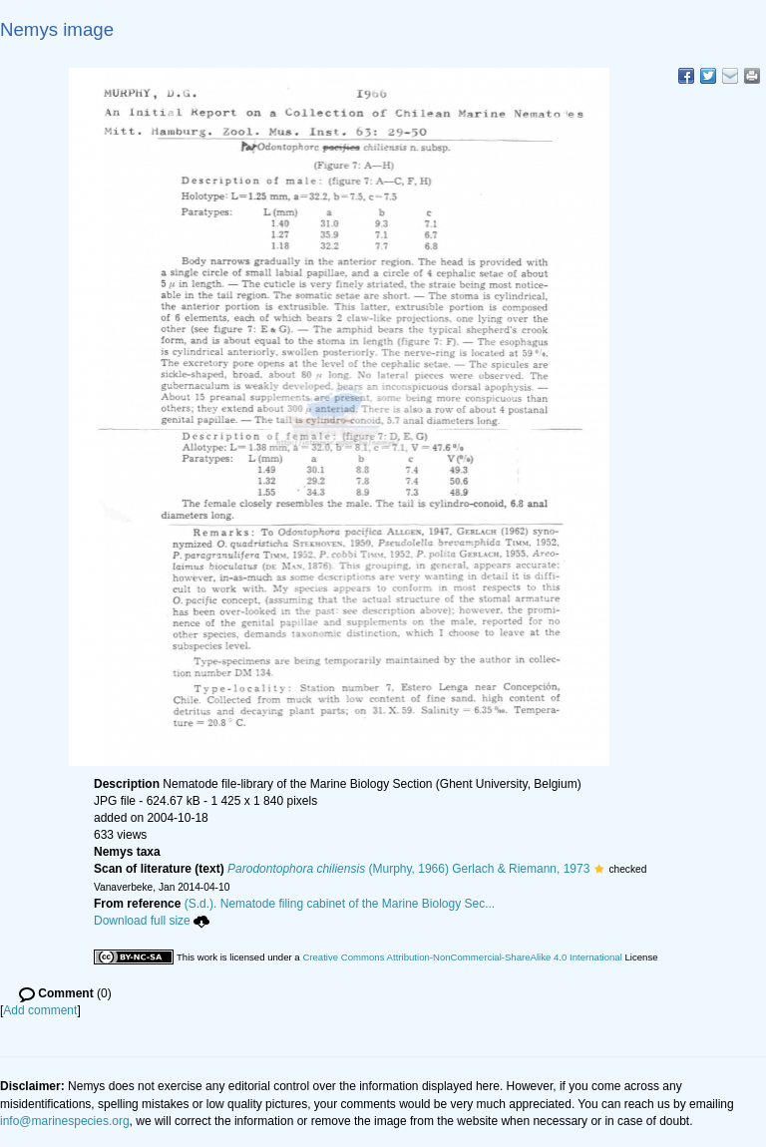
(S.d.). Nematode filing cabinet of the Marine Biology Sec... (340, 904)
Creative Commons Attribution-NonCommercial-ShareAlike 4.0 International (461, 957)
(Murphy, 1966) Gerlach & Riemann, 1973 (408, 869)
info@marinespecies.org (65, 1121)
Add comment (40, 1010)
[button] (598, 869)
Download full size (151, 921)
